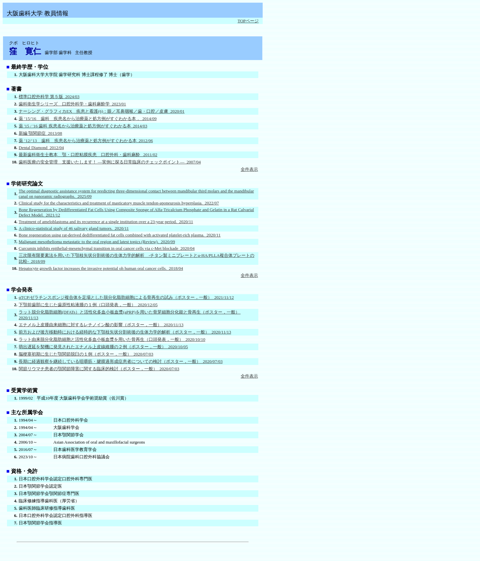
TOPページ (248, 20)
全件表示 (249, 169)
